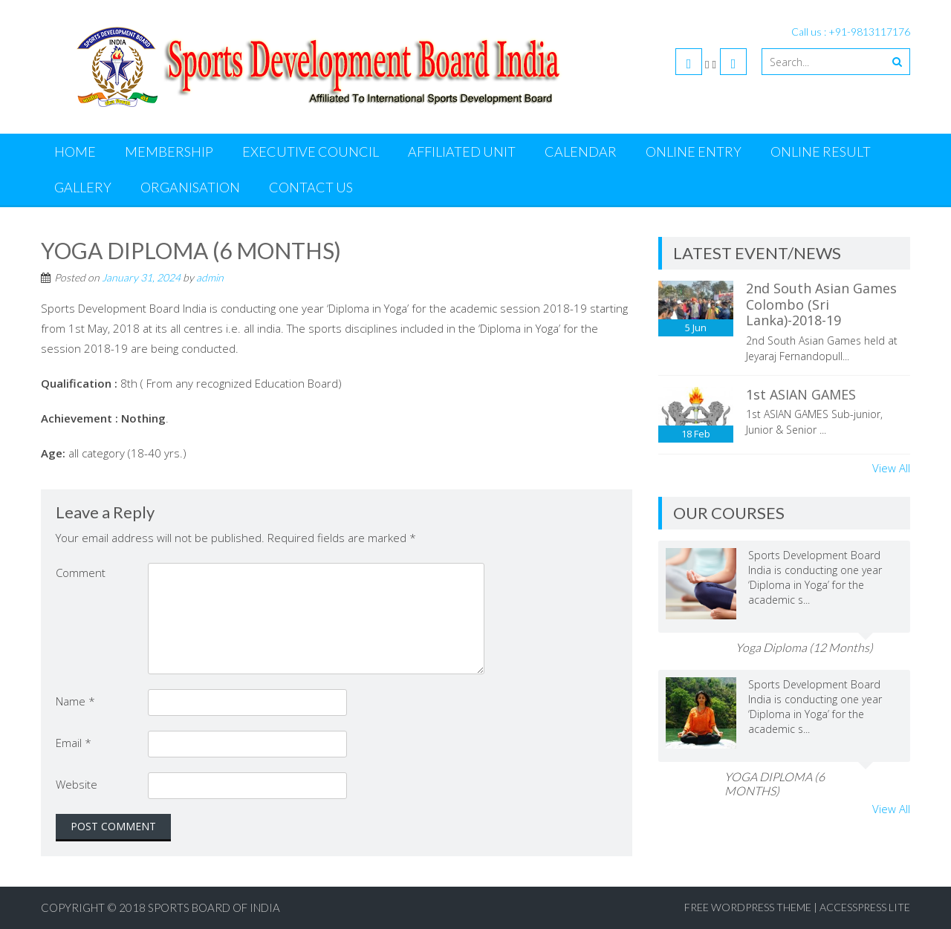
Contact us (311, 187)
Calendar (581, 151)
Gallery (82, 187)
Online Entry (693, 151)
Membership (169, 151)
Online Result (820, 151)
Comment (81, 572)
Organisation (190, 187)
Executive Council (310, 151)
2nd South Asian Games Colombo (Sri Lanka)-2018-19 (821, 304)
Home (75, 151)
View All (891, 467)
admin (210, 277)
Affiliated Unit (462, 151)
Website (76, 784)
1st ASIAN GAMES (801, 394)
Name (75, 701)
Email (73, 742)
